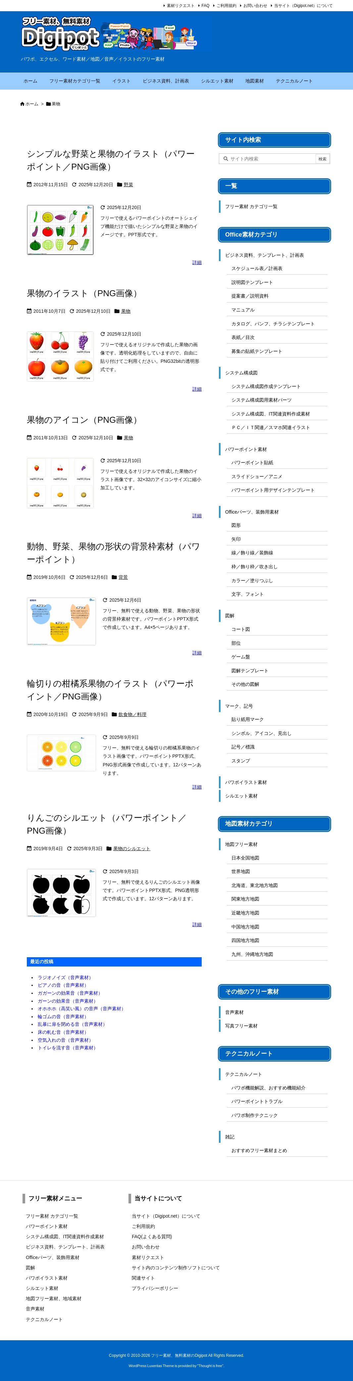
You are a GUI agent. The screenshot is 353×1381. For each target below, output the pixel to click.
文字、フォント (247, 594)
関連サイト (143, 1278)
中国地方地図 (245, 926)
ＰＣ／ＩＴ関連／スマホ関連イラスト (270, 427)
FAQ (206, 5)
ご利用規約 (226, 5)
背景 (123, 577)
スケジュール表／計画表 (256, 268)
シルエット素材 (241, 796)
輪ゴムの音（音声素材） (63, 1016)
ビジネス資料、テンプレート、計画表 (264, 255)
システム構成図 (241, 372)
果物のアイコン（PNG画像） (84, 420)
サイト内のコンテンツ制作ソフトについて (176, 1267)
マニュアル (243, 309)
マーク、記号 (239, 706)
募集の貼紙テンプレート (256, 351)
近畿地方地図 (245, 912)
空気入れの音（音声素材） (65, 1040)
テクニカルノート (243, 1074)
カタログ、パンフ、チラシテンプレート (273, 323)
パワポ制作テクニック (254, 1115)
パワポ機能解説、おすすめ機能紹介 (268, 1087)
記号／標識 (243, 746)
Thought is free (210, 1366)
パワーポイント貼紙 (252, 462)
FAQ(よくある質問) (152, 1236)
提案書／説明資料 (250, 296)
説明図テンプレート (252, 282)
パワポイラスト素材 (246, 782)
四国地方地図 (245, 940)
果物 (125, 311)
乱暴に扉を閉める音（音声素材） (72, 1024)
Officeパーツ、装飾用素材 (252, 512)
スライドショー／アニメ (256, 476)
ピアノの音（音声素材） (63, 985)
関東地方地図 (245, 899)
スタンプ (240, 760)
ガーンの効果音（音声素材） (68, 1001)
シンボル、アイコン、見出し (261, 733)
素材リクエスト (181, 5)
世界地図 (240, 871)
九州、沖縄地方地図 (252, 954)
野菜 (128, 184)
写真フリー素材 (241, 1025)
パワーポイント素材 (246, 449)
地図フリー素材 (241, 844)
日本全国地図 (245, 857)
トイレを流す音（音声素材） (68, 1047)
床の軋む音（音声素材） (63, 1032)
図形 (236, 525)
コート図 (240, 629)
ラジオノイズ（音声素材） (65, 977)
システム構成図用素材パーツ (261, 400)
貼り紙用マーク (247, 719)
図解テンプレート (250, 670)
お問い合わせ (255, 5)
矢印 (236, 539)
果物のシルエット (131, 848)
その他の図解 (245, 684)
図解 (229, 615)
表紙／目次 (243, 337)
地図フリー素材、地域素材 (53, 1298)
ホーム (31, 103)
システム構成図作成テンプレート (266, 386)
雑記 (229, 1136)
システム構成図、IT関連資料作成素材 (270, 413)
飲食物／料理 (132, 714)
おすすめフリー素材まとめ (259, 1150)
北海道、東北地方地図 (254, 885)
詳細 (197, 262)
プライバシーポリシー (155, 1288)
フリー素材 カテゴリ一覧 (251, 206)
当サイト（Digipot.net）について (303, 5)
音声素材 (234, 1012)
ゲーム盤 (240, 656)
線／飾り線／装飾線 (252, 552)
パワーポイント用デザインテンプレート (273, 490)
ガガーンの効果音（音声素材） (70, 993)
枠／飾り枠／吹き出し (254, 566)
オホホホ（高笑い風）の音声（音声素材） (82, 1008)
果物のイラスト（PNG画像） (84, 293)
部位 (236, 643)
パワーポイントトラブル (256, 1101)
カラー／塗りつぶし (252, 580)
